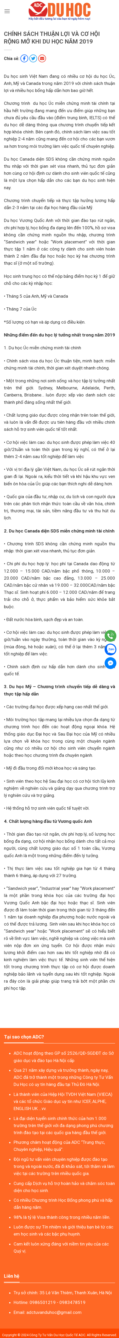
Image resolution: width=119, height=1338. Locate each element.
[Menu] (7, 11)
